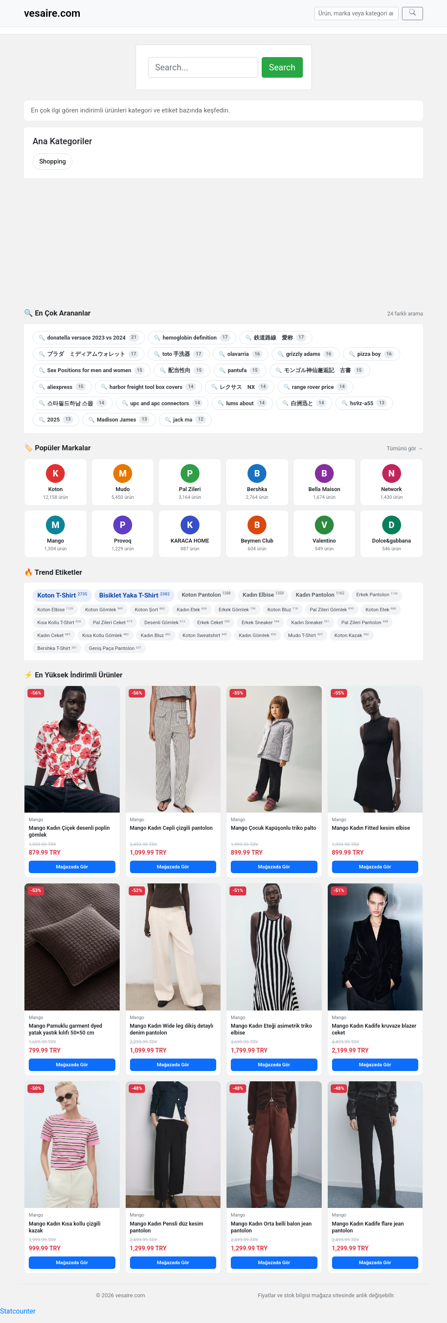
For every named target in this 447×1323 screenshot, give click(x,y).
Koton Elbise (55, 610)
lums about (242, 403)
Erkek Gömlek (237, 610)
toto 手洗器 (178, 354)
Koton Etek (380, 610)
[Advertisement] (223, 248)
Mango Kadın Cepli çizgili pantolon (171, 828)
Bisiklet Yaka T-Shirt (134, 595)
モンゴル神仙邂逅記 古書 (319, 370)
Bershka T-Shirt (57, 648)
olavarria (241, 354)
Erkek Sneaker (260, 622)
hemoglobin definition (192, 337)
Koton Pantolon (206, 594)
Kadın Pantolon (320, 594)
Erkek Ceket (213, 622)
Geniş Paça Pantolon (115, 648)
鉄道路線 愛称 (275, 337)
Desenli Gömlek (164, 622)
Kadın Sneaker (310, 622)
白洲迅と (304, 403)
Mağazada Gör (72, 867)
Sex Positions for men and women (92, 370)
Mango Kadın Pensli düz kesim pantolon (166, 1227)
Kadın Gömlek (257, 635)
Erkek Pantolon (377, 595)
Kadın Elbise (263, 594)
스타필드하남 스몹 (73, 403)
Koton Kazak (352, 635)
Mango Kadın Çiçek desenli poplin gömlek (69, 831)
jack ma (185, 419)
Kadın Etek (192, 610)
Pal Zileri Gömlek (331, 610)
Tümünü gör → (405, 448)
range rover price (315, 387)
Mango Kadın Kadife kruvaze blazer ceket (374, 1029)
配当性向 (182, 370)
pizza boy (371, 354)
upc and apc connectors (162, 403)
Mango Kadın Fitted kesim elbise (371, 828)
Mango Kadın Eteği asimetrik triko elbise (271, 1029)
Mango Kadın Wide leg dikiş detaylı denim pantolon (172, 1029)
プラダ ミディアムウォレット (89, 354)
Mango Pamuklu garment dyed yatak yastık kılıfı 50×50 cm (65, 1029)
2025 (56, 419)
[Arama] (356, 13)
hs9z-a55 (364, 403)
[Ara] (412, 13)
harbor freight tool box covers (148, 387)
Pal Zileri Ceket (113, 622)
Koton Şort (150, 610)
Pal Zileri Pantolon (364, 622)
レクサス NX (240, 387)
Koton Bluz (283, 610)
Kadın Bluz (156, 635)
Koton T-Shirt (62, 595)
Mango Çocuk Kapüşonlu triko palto (273, 828)
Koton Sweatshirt (205, 635)
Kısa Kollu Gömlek (105, 635)
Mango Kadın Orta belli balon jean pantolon (271, 1227)
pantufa (239, 370)
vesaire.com (52, 13)
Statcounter (18, 1311)
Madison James (119, 419)
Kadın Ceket (53, 635)
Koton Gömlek (104, 610)
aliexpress (62, 387)
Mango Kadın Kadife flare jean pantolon (368, 1227)
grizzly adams (306, 354)
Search (282, 67)
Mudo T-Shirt (305, 635)
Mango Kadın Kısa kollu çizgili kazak (64, 1227)
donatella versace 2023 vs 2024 (89, 337)
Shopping (52, 161)
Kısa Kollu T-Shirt (59, 622)
